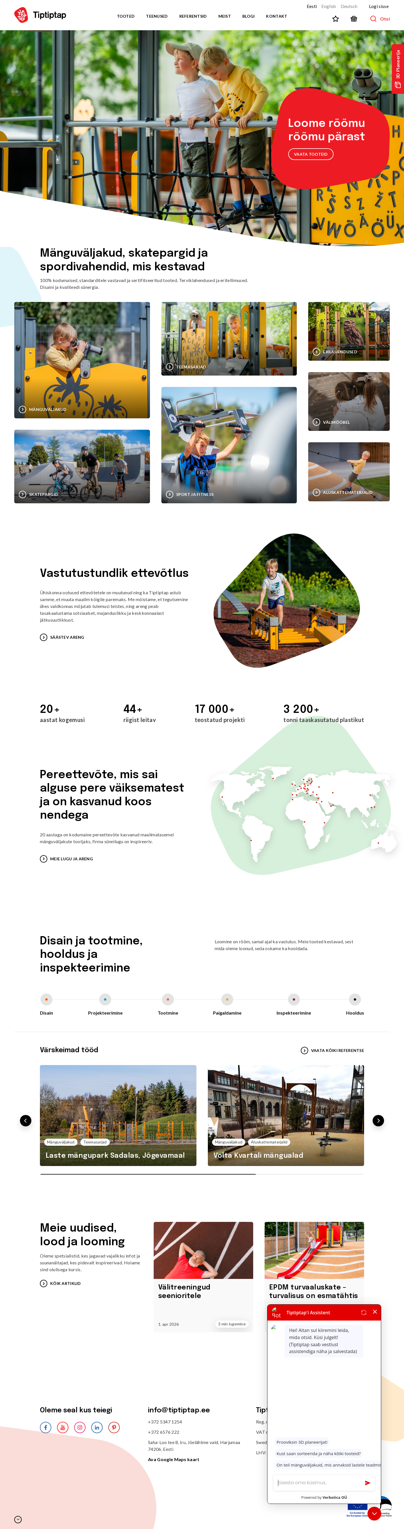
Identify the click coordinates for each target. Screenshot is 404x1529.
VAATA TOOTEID (311, 154)
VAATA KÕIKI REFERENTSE (332, 1050)
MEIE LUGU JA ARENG (66, 859)
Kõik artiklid (60, 1283)
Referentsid (193, 16)
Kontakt (276, 16)
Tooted (126, 16)
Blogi (248, 16)
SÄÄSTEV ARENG (62, 637)
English (328, 6)
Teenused (157, 16)
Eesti (312, 6)
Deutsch (349, 6)
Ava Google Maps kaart (174, 1459)
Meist (224, 16)
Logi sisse (379, 6)
